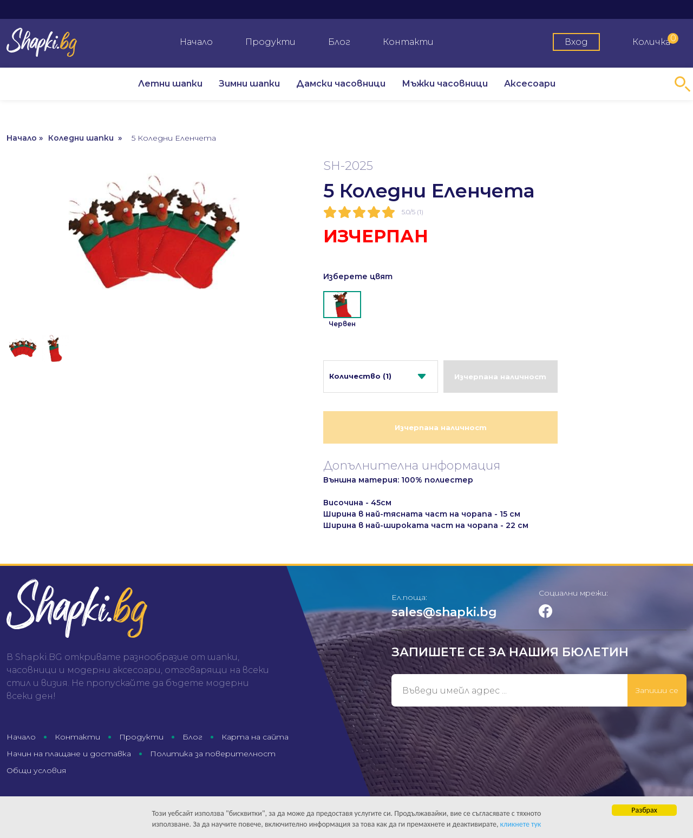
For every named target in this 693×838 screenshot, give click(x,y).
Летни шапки (170, 83)
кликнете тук (520, 824)
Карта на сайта (255, 737)
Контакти (408, 42)
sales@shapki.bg (444, 612)
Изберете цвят (358, 276)
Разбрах (644, 810)
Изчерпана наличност (500, 376)
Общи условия (36, 770)
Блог (339, 42)
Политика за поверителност (213, 753)
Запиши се (657, 690)
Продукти (270, 42)
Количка (655, 40)
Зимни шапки (249, 83)
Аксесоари (529, 83)
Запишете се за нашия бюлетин (510, 652)
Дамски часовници (340, 83)
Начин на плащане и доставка (68, 753)
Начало (196, 42)
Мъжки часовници (445, 83)
